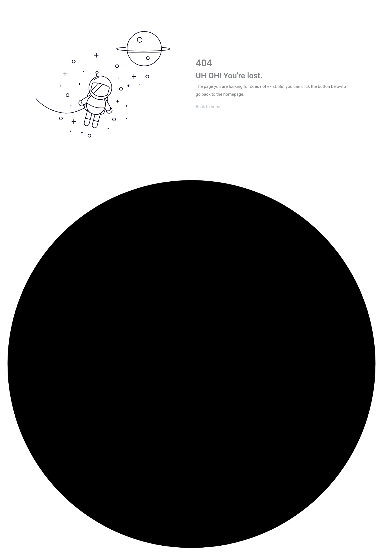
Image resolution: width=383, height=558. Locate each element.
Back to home (209, 106)
